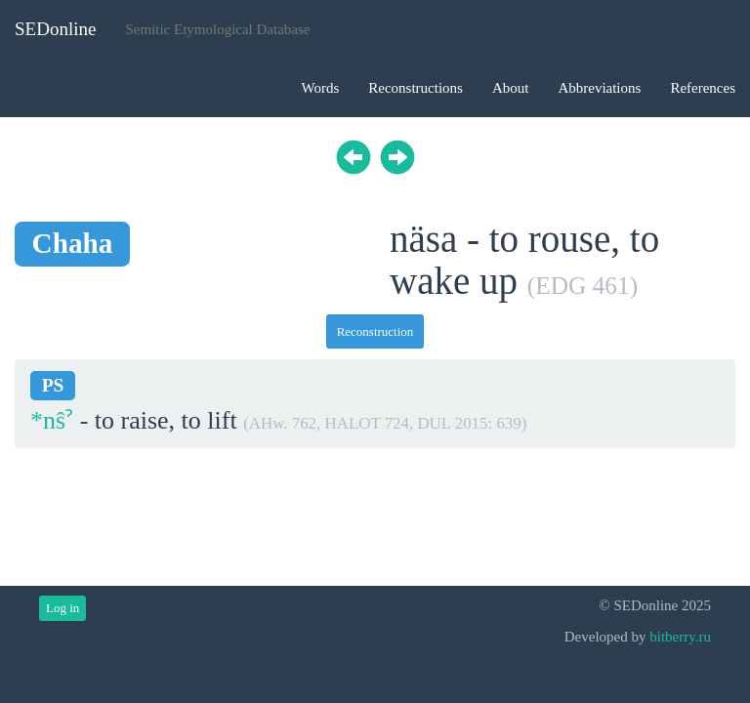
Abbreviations (599, 88)
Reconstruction (375, 331)
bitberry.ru (680, 636)
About (510, 88)
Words (320, 88)
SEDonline (55, 29)
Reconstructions (415, 88)
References (702, 88)
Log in (62, 607)
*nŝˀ (51, 420)
